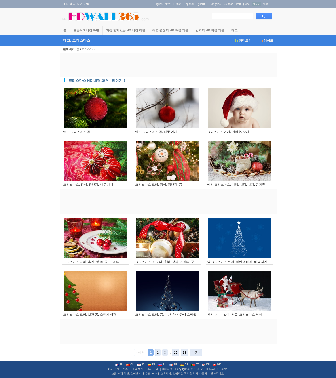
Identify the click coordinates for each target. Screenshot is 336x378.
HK (217, 364)
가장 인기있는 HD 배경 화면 (125, 30)
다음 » (196, 352)
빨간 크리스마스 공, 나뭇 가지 (156, 132)
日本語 (177, 4)
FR (173, 364)
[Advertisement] (168, 65)
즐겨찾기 (137, 369)
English (158, 4)
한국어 (256, 4)
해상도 (265, 40)
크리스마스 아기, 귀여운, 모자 (228, 132)
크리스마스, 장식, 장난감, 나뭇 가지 (88, 184)
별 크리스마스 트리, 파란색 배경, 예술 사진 (237, 262)
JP (141, 364)
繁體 (265, 4)
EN (119, 364)
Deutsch (228, 4)
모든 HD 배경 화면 (86, 30)
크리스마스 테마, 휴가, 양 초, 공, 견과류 (91, 262)
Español (189, 4)
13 (184, 352)
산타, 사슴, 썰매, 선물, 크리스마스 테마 (234, 314)
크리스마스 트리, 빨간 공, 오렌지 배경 (89, 314)
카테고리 (242, 40)
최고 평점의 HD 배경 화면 (170, 30)
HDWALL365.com (216, 369)
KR (206, 364)
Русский (201, 4)
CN (130, 364)
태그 (234, 30)
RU (162, 364)
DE (184, 364)
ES (151, 364)
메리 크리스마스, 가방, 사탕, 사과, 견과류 (236, 184)
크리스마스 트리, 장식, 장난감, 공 (158, 184)
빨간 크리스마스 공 (76, 132)
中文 (168, 4)
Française (215, 4)
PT (195, 364)
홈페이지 (152, 369)
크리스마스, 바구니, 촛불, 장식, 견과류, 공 (164, 262)
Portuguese (242, 4)
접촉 (125, 369)
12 (175, 352)
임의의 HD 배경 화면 (209, 30)
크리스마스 (88, 49)
